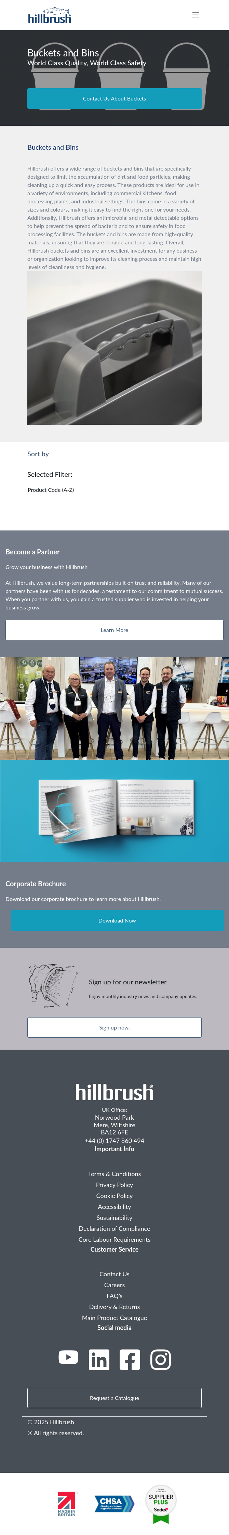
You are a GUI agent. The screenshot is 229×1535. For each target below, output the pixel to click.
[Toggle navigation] (199, 15)
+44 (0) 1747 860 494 (114, 1140)
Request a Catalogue (114, 1398)
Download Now (117, 920)
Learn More (115, 630)
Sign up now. (114, 1027)
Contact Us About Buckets (114, 98)
